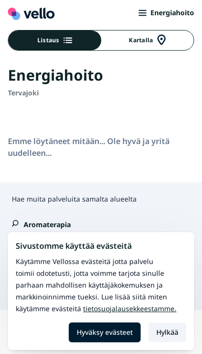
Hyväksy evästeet (105, 332)
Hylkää (167, 332)
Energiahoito (166, 12)
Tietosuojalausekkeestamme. (129, 308)
